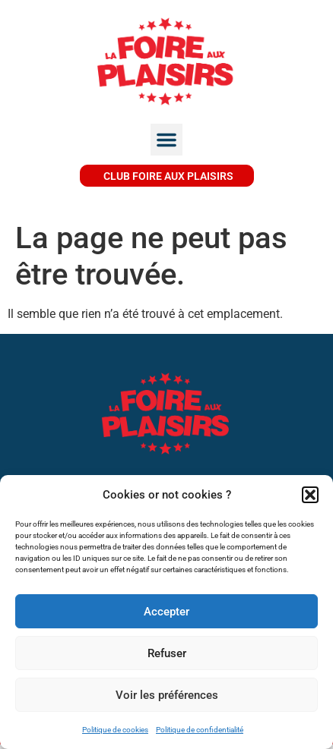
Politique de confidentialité (199, 729)
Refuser (166, 653)
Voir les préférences (167, 695)
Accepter (166, 611)
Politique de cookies (115, 729)
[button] (310, 494)
